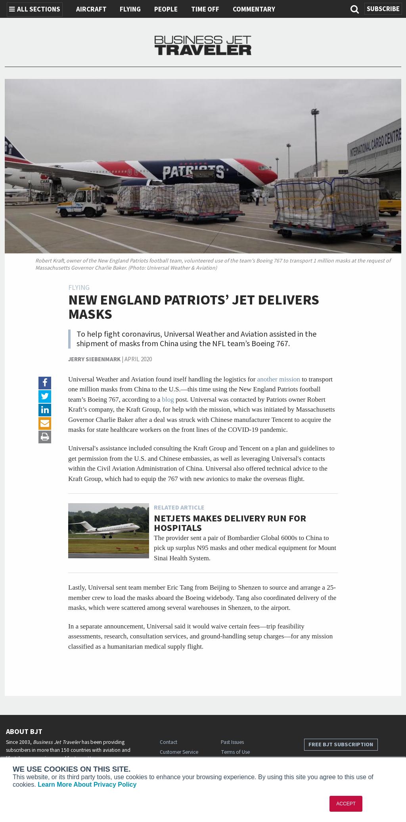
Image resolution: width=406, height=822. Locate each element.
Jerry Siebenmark (94, 359)
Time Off (205, 9)
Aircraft (91, 9)
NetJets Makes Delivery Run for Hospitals (230, 523)
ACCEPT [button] (346, 804)
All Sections (34, 9)
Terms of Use (235, 752)
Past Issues (232, 742)
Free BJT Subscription (340, 744)
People (166, 9)
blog (168, 399)
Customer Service (179, 752)
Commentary (254, 9)
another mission (278, 379)
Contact (168, 742)
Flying (130, 9)
